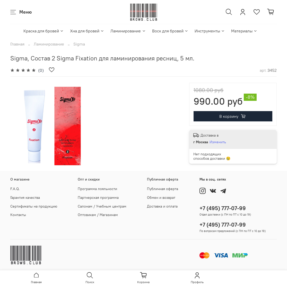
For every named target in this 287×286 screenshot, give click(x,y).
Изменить (218, 142)
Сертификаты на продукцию (33, 206)
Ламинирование (128, 30)
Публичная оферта (162, 188)
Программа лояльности (97, 188)
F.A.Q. (15, 188)
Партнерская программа (98, 197)
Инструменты (210, 30)
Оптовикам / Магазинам (98, 214)
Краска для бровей (43, 30)
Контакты (18, 214)
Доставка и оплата (162, 206)
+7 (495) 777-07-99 (222, 208)
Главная (17, 44)
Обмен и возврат (161, 197)
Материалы (244, 30)
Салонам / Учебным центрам (102, 206)
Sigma (79, 44)
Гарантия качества (25, 197)
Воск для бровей (170, 30)
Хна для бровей (87, 30)
